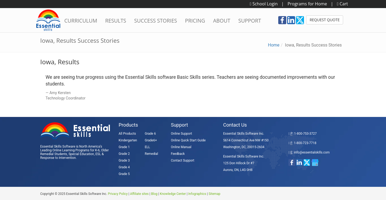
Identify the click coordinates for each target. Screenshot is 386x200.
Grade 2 (124, 154)
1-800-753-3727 (305, 133)
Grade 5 (124, 174)
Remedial (151, 154)
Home (273, 45)
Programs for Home (307, 4)
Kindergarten (128, 140)
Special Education (81, 154)
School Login (264, 4)
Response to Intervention (58, 158)
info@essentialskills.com (311, 152)
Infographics (197, 194)
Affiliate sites (139, 194)
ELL (147, 147)
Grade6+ (151, 140)
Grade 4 (124, 167)
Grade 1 (124, 147)
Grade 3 (124, 160)
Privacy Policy (118, 194)
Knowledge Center (173, 194)
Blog (154, 194)
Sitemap (214, 194)
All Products (127, 133)
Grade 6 (150, 133)
